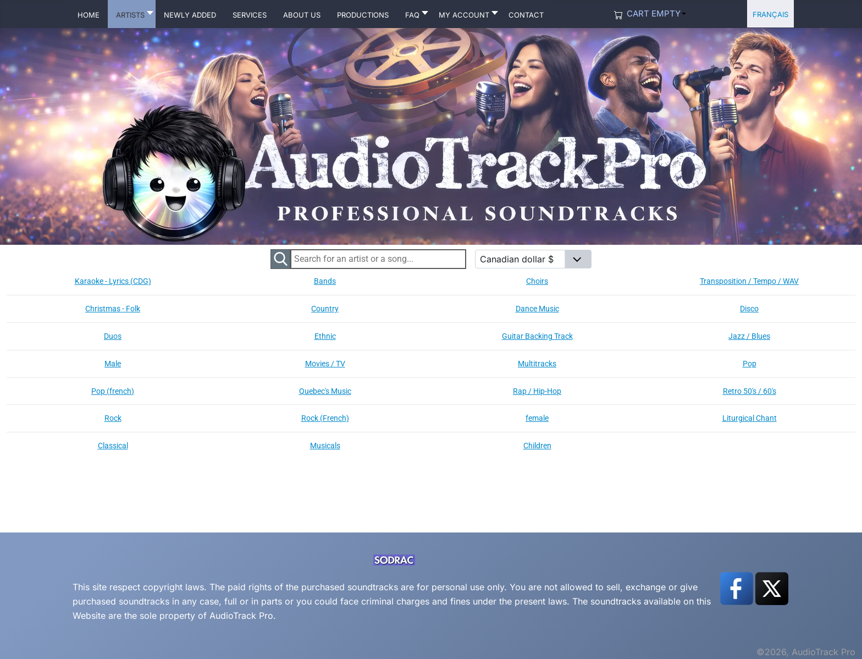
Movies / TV (325, 363)
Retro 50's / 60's (749, 391)
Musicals (325, 445)
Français (770, 13)
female (537, 418)
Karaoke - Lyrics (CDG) (113, 281)
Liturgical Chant (749, 418)
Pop (749, 363)
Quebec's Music (325, 391)
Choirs (537, 281)
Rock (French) (325, 418)
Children (537, 445)
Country (325, 308)
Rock (112, 418)
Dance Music (537, 308)
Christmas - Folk (112, 308)
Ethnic (325, 336)
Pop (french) (112, 391)
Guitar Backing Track (537, 336)
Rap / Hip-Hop (537, 391)
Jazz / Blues (749, 336)
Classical (113, 445)
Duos (112, 336)
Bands (325, 281)
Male (112, 363)
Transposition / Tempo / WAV (749, 281)
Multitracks (537, 363)
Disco (749, 308)
